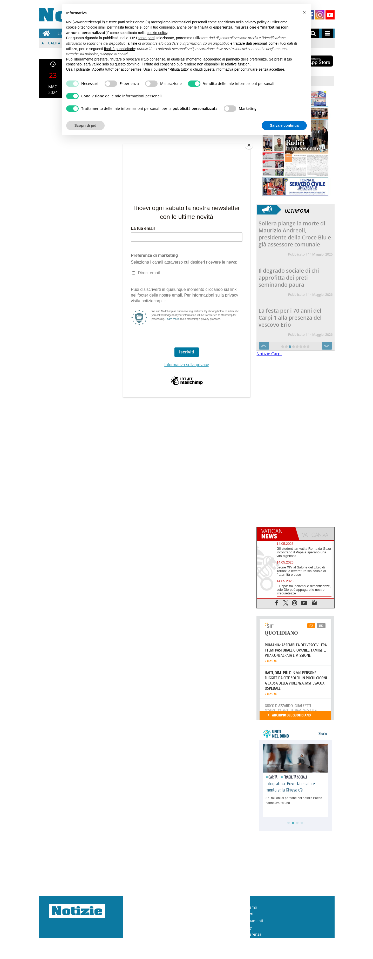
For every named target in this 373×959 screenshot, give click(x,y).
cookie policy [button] (157, 33)
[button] (304, 12)
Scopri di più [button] (85, 125)
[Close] (249, 145)
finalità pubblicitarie (119, 49)
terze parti (146, 38)
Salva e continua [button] (284, 125)
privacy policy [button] (255, 22)
